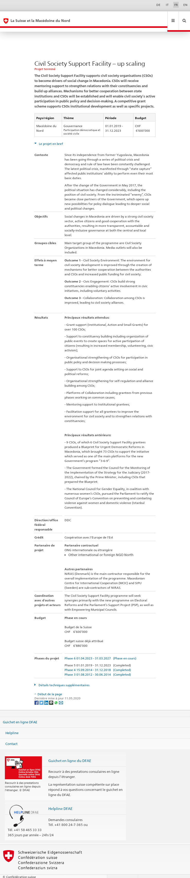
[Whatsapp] (56, 694)
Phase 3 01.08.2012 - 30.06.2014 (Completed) (98, 666)
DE (158, 5)
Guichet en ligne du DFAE (69, 752)
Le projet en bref (50, 136)
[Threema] (51, 694)
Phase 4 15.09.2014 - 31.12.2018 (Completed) (98, 662)
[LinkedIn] (46, 694)
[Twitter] (41, 694)
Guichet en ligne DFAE (20, 714)
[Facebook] (36, 694)
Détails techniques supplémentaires (63, 677)
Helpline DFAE (60, 800)
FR (176, 5)
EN (185, 5)
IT (167, 5)
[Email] (61, 694)
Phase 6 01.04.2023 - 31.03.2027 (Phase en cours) (100, 650)
